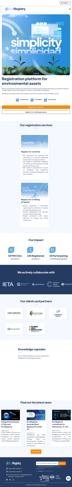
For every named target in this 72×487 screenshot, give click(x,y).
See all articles (36, 451)
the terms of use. (48, 471)
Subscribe (62, 463)
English (65, 3)
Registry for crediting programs (36, 112)
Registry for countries (36, 107)
